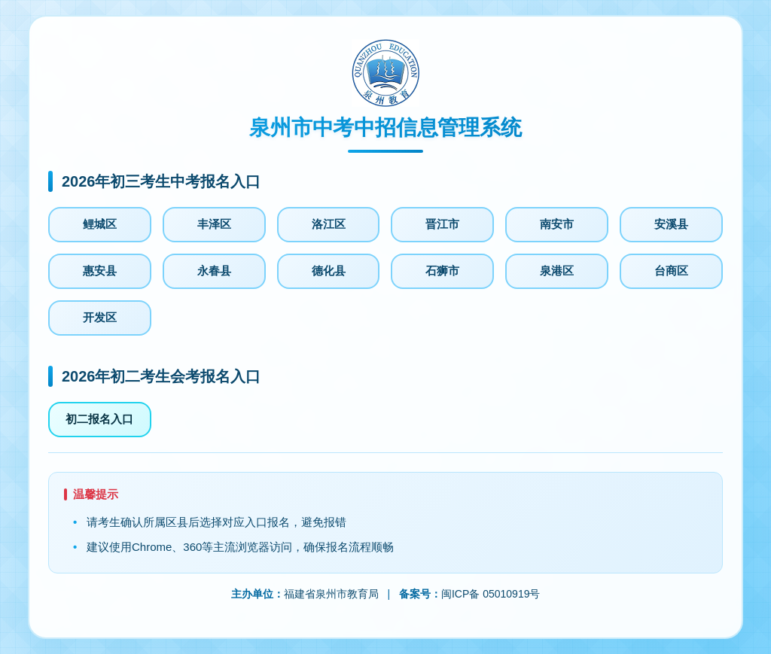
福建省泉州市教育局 (331, 594)
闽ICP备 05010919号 (491, 594)
